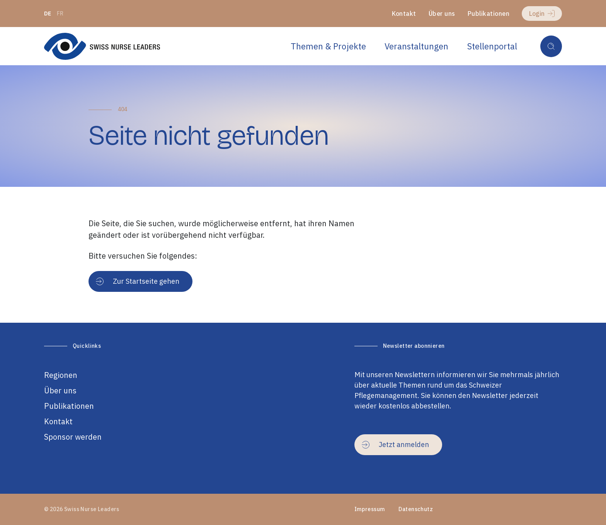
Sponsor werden (73, 437)
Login (542, 13)
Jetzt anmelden (395, 444)
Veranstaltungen (416, 46)
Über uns (442, 13)
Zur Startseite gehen (137, 281)
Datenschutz (415, 509)
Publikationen (488, 13)
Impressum (369, 509)
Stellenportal (492, 46)
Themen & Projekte (328, 46)
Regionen (60, 375)
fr (60, 13)
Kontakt (404, 13)
